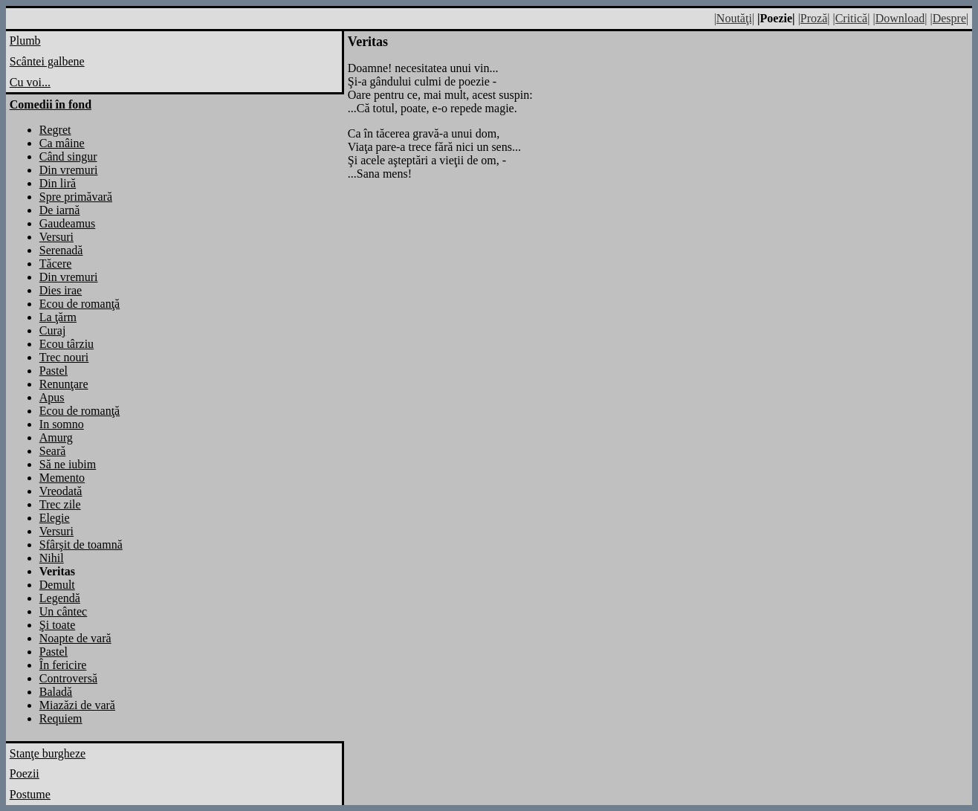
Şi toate (57, 624)
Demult (57, 584)
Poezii (24, 773)
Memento (62, 477)
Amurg (56, 437)
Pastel (53, 370)
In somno (61, 424)
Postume (30, 794)
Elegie (54, 517)
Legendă (59, 598)
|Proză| (814, 18)
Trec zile (60, 504)
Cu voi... (30, 82)
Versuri (56, 236)
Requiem (60, 718)
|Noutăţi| (734, 18)
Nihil (51, 558)
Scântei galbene (47, 61)
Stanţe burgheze (47, 753)
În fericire (63, 665)
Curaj (52, 330)
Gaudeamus (67, 223)
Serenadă (61, 250)
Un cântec (63, 611)
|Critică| (850, 18)
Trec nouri (64, 357)
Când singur (68, 156)
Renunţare (63, 384)
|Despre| (949, 18)
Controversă (68, 678)
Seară (52, 451)
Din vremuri (68, 170)
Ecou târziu (66, 343)
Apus (52, 397)
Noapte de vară (75, 638)
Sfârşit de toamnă (81, 544)
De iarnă (59, 210)
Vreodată (60, 491)
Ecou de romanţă (79, 303)
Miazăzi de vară (77, 705)
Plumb (25, 40)
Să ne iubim (67, 464)
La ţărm (58, 317)
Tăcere (55, 263)
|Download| (899, 18)
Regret (55, 129)
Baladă (55, 691)
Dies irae (60, 290)
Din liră (57, 183)
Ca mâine (62, 143)
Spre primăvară (75, 196)
